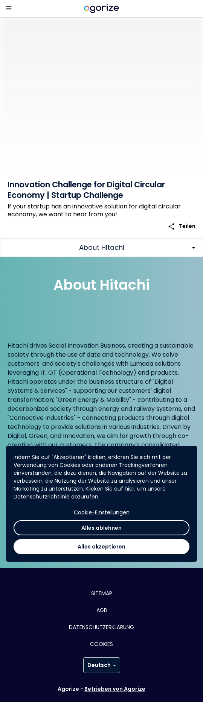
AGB (101, 610)
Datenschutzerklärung (101, 627)
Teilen (181, 226)
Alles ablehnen (101, 528)
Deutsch (101, 665)
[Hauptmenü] (8, 8)
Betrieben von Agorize (114, 689)
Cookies (101, 644)
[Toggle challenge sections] (101, 247)
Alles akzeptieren (101, 546)
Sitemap (101, 593)
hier (129, 488)
